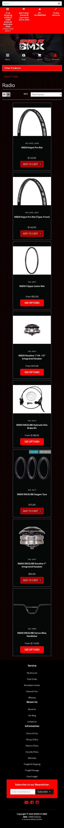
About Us (32, 709)
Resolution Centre (32, 685)
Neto (40, 819)
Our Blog (32, 715)
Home (7, 76)
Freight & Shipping (32, 764)
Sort (26, 93)
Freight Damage (32, 770)
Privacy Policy (32, 739)
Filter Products (13, 68)
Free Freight (32, 776)
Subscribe (44, 791)
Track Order (32, 679)
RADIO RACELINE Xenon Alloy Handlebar (31, 634)
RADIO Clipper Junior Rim (32, 286)
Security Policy (32, 751)
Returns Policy (32, 745)
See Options (32, 303)
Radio (15, 76)
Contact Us (32, 721)
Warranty (32, 757)
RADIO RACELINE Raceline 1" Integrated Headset (32, 565)
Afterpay (32, 697)
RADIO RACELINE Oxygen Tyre (32, 494)
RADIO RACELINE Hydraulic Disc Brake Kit (32, 426)
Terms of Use (32, 733)
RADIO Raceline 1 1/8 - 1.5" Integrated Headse (32, 357)
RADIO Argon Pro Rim (32, 147)
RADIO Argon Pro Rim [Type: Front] (32, 217)
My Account (32, 672)
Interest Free (32, 691)
